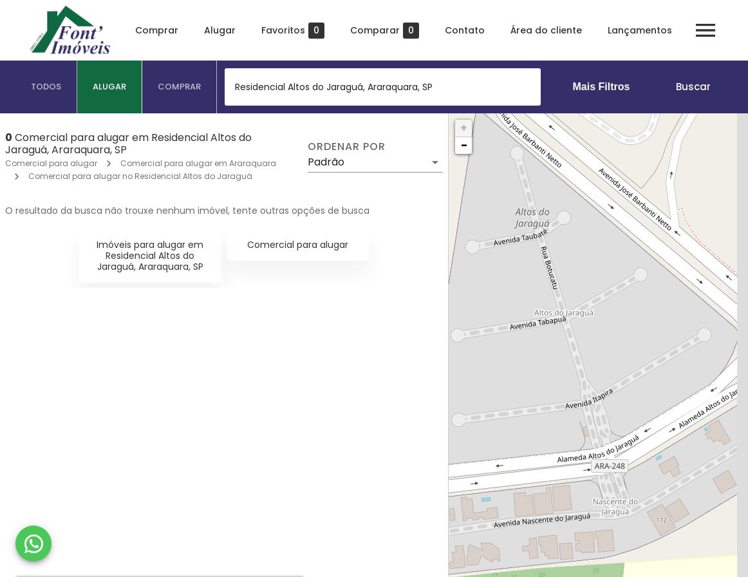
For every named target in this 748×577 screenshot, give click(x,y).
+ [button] (463, 128)
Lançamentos (640, 30)
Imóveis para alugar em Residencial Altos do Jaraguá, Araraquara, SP (150, 255)
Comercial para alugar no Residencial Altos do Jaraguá (140, 176)
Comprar (156, 30)
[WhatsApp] (33, 543)
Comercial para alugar (51, 163)
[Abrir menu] (705, 30)
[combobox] (383, 87)
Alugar (220, 30)
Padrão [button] (326, 162)
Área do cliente (546, 30)
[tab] (46, 87)
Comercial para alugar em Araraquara (198, 163)
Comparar (384, 31)
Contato (465, 30)
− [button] (464, 145)
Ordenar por (346, 147)
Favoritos (292, 31)
